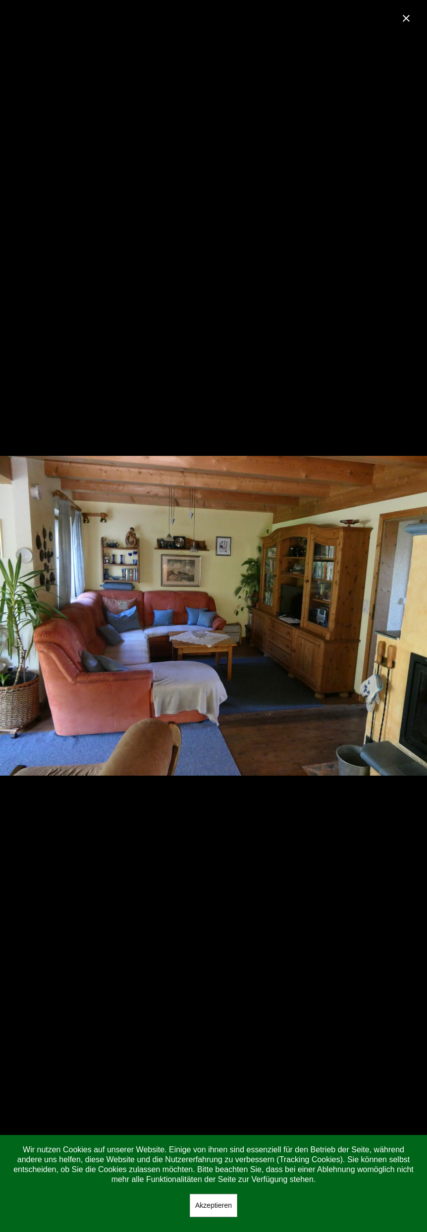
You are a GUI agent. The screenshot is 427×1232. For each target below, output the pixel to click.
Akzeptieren (213, 1205)
